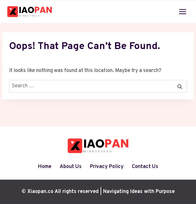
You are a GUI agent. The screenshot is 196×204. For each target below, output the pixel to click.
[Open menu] (182, 11)
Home (44, 166)
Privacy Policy (107, 166)
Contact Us (145, 166)
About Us (71, 166)
